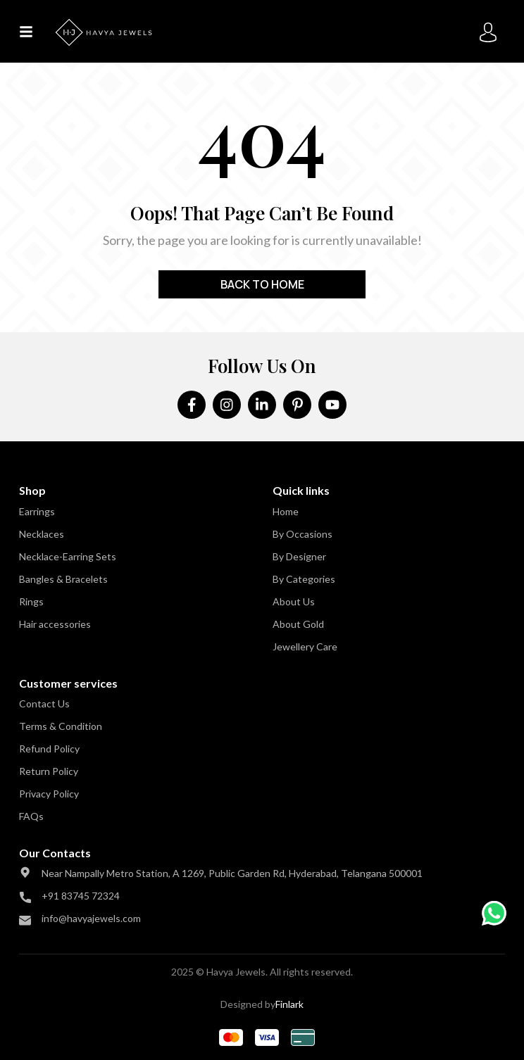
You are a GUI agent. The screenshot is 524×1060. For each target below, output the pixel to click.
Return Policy (48, 771)
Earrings (37, 511)
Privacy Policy (49, 794)
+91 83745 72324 (81, 896)
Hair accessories (55, 624)
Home (286, 511)
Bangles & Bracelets (63, 579)
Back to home (262, 284)
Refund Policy (49, 749)
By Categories (304, 579)
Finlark (289, 1004)
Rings (31, 601)
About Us (294, 601)
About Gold (298, 624)
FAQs (31, 816)
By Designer (299, 556)
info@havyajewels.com (91, 918)
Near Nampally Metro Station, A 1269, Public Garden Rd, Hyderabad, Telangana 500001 (232, 873)
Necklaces (41, 534)
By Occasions (302, 534)
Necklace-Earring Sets (67, 556)
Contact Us (44, 703)
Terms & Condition (60, 726)
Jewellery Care (305, 646)
